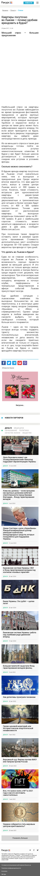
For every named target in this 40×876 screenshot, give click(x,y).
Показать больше (20, 838)
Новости (28, 3)
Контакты (4, 871)
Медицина (19, 428)
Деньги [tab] (8, 428)
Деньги (13, 10)
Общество (27, 433)
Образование (11, 430)
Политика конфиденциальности (11, 868)
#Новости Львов (8, 368)
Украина (5, 10)
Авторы (3, 874)
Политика (24, 430)
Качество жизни (12, 433)
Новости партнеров (14, 418)
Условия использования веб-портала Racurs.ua (16, 865)
